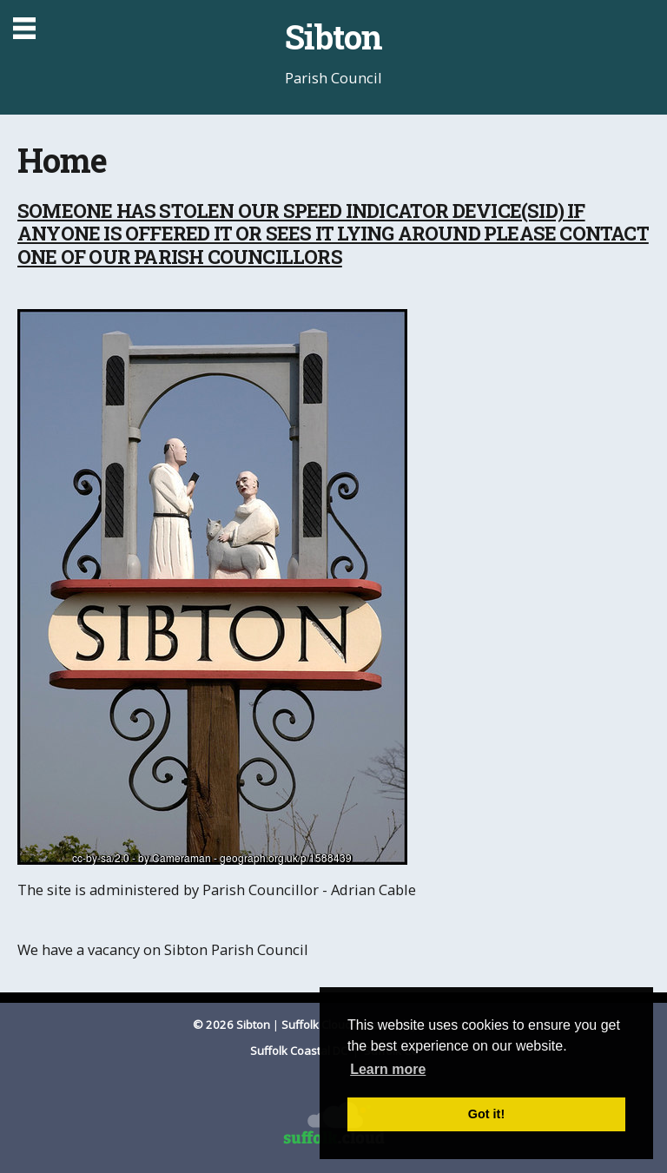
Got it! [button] (486, 1114)
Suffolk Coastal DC (300, 1050)
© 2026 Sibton (231, 1024)
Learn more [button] (388, 1069)
